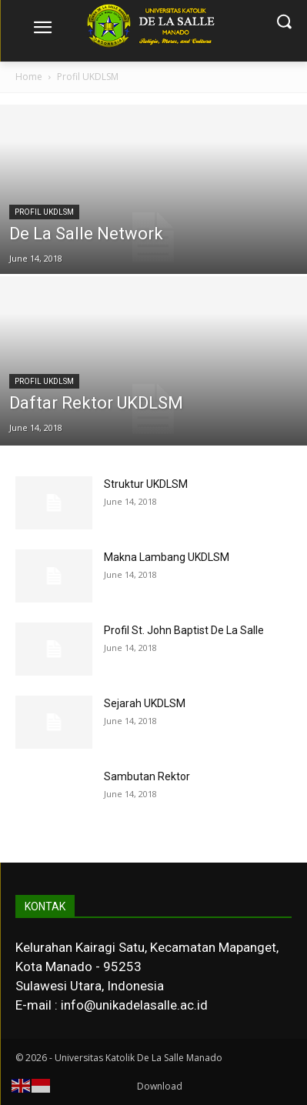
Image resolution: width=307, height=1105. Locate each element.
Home (28, 76)
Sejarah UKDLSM (144, 703)
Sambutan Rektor (147, 776)
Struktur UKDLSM (146, 484)
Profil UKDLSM (44, 212)
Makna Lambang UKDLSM (166, 557)
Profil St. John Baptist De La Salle (184, 630)
